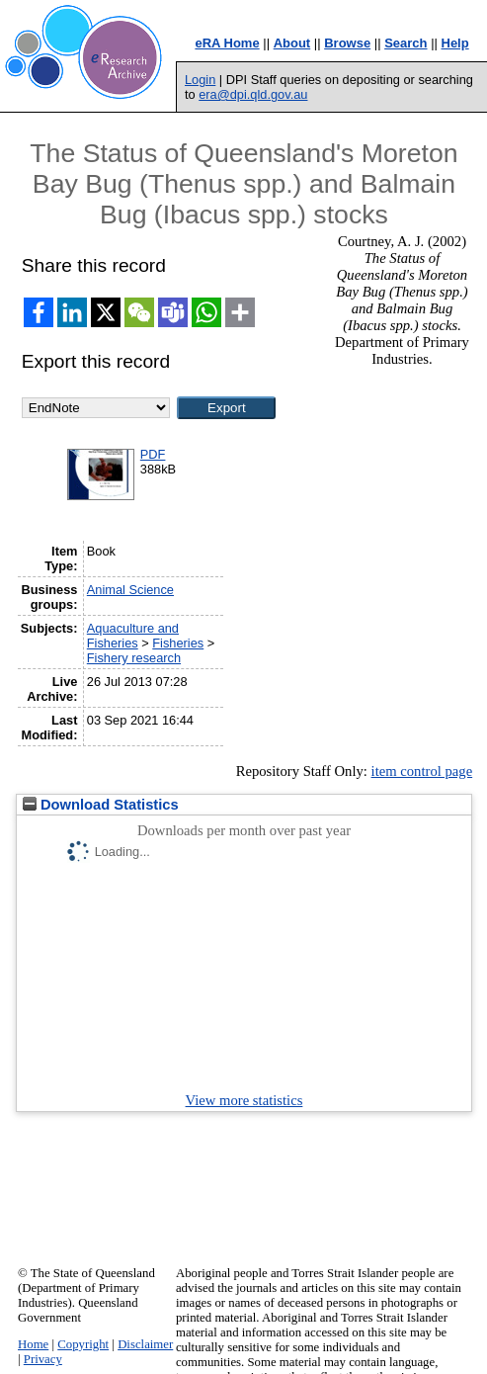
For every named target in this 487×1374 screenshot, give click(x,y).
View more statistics (244, 1100)
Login (200, 79)
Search (405, 43)
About (292, 43)
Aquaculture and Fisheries (133, 635)
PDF (153, 454)
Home (33, 1344)
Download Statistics (101, 805)
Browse (347, 43)
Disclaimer (145, 1344)
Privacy (43, 1359)
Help (455, 43)
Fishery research (134, 657)
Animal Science (130, 589)
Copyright (83, 1344)
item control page (422, 771)
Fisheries (177, 643)
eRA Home (227, 43)
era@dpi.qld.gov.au (253, 94)
